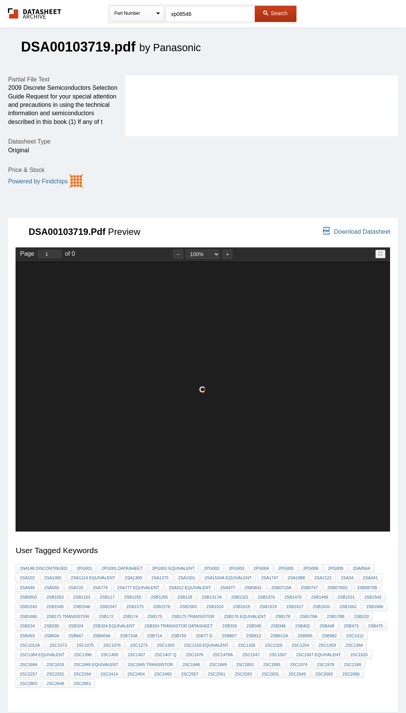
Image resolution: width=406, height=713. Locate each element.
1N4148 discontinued (43, 568)
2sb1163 (81, 597)
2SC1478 (194, 654)
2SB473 (351, 626)
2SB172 (106, 616)
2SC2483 (163, 674)
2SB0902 (28, 597)
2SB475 (375, 626)
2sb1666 (374, 606)
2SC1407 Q (165, 654)
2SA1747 (269, 577)
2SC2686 (351, 674)
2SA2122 (322, 577)
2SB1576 (161, 606)
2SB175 (154, 616)
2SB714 (154, 635)
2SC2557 (190, 674)
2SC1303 (165, 645)
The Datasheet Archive (34, 13)
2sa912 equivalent (190, 587)
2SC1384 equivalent (42, 654)
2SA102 (27, 577)
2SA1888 (296, 577)
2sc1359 (327, 645)
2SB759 (178, 635)
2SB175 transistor (193, 616)
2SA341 (370, 577)
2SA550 (51, 587)
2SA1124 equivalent (93, 577)
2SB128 (184, 597)
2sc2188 (352, 664)
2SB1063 (55, 597)
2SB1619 (268, 606)
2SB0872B (367, 587)
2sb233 (361, 616)
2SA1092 (52, 577)
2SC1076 (112, 645)
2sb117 (107, 597)
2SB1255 (132, 597)
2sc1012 (355, 635)
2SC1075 (85, 645)
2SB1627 (294, 606)
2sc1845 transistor (150, 664)
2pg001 (84, 568)
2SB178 (283, 616)
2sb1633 (321, 606)
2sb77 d (204, 635)
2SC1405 (109, 654)
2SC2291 (55, 674)
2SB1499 (319, 597)
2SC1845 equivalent (96, 664)
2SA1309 (133, 577)
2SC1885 (272, 664)
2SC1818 (55, 664)
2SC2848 (55, 683)
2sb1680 (28, 616)
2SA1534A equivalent (228, 577)
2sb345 (253, 626)
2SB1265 (159, 597)
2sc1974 (298, 664)
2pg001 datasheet (122, 568)
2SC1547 (251, 654)
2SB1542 (372, 597)
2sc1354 (300, 645)
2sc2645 (297, 674)
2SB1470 (292, 597)
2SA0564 (361, 568)
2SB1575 (134, 606)
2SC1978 (325, 664)
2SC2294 (82, 674)
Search (275, 13)
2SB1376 (266, 597)
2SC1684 (28, 664)
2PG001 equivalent (173, 568)
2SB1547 (108, 606)
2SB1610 (214, 606)
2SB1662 (348, 606)
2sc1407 (136, 654)
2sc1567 (278, 654)
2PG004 (261, 568)
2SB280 (51, 626)
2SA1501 (186, 577)
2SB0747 (309, 587)
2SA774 (100, 587)
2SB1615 (241, 606)
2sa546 (27, 587)
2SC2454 (136, 674)
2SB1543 (28, 606)
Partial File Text (28, 79)
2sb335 (229, 626)
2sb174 (130, 616)
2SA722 (76, 587)
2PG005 (285, 568)
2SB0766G (338, 587)
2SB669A (101, 635)
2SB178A (308, 616)
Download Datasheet (356, 231)
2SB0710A (281, 587)
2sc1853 (245, 664)
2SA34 (347, 577)
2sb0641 (253, 587)
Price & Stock (26, 170)
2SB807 (229, 635)
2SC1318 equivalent (206, 645)
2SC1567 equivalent (318, 654)
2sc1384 (354, 645)
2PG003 (236, 568)
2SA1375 (159, 577)
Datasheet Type (29, 141)
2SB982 (329, 635)
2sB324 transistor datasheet (178, 626)
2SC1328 (273, 645)
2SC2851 (82, 683)
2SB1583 (188, 606)
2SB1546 (81, 606)
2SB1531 (346, 597)
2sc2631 (270, 674)
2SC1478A (223, 654)
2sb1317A (212, 597)
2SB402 (302, 626)
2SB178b (335, 616)
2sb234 (27, 626)
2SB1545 (55, 606)
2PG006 (310, 568)
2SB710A (128, 635)
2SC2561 (217, 674)
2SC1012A (30, 645)
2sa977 (227, 587)
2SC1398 (82, 654)
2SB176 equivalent (245, 616)
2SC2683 (324, 674)
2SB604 (51, 635)
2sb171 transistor (68, 616)
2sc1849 (218, 664)
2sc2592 (243, 674)
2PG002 (211, 568)
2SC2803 (28, 683)
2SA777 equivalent (138, 587)
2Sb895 (305, 635)
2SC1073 (58, 645)
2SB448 (327, 626)
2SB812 (253, 635)
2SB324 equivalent (114, 626)
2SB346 (278, 626)
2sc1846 (191, 664)
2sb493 (27, 635)
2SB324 (76, 626)
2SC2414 (109, 674)
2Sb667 (76, 635)
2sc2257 (28, 674)
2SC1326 (247, 645)
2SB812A (279, 635)
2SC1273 (138, 645)
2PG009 (335, 568)
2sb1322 (239, 597)
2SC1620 (359, 654)
